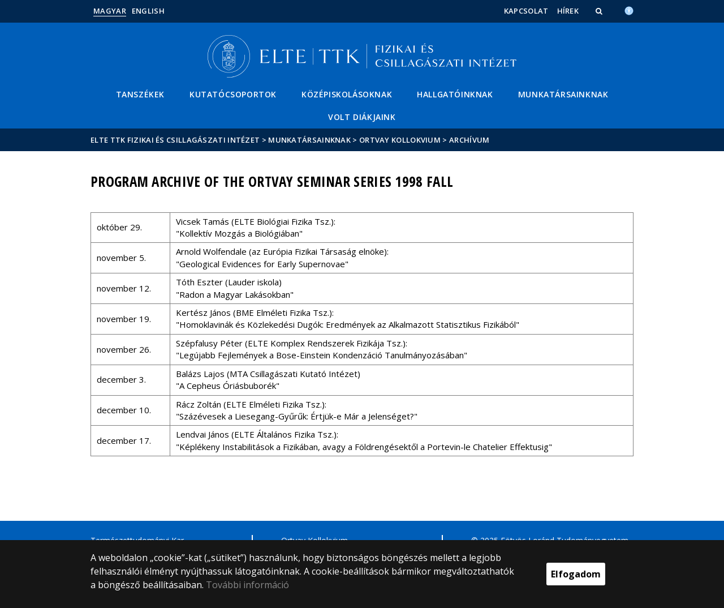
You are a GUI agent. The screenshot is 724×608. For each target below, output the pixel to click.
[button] (600, 11)
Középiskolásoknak (346, 94)
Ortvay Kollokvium (400, 140)
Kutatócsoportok (233, 94)
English (148, 11)
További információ (247, 585)
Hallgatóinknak (455, 94)
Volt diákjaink (361, 117)
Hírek (568, 11)
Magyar (109, 11)
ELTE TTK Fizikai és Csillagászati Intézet (175, 140)
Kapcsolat (526, 11)
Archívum (469, 140)
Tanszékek (140, 94)
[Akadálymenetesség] (629, 10)
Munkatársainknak (563, 94)
